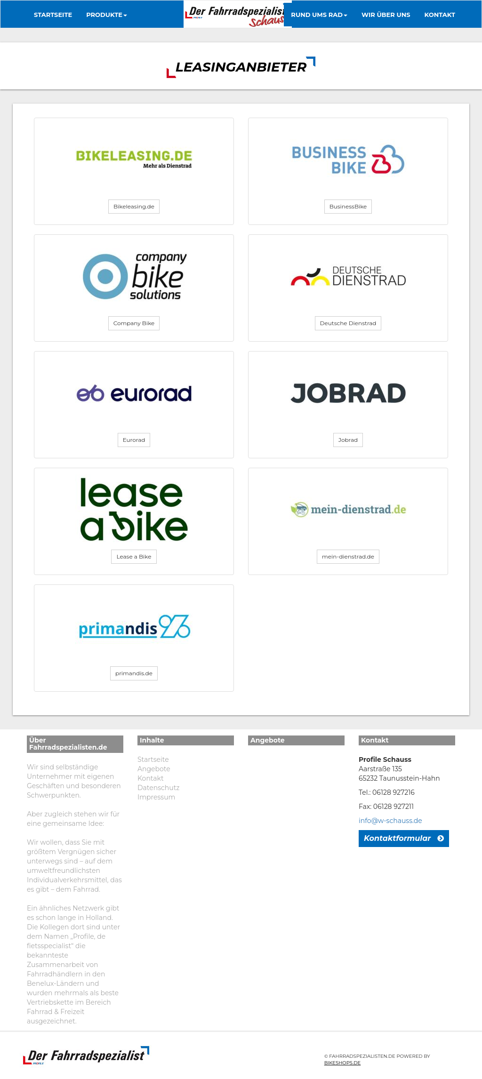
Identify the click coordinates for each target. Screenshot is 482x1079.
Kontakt (440, 14)
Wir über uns (386, 14)
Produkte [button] (106, 14)
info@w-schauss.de (390, 820)
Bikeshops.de (342, 1063)
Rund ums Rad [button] (319, 14)
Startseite (53, 14)
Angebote (153, 769)
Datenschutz (158, 787)
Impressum (156, 797)
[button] (134, 207)
